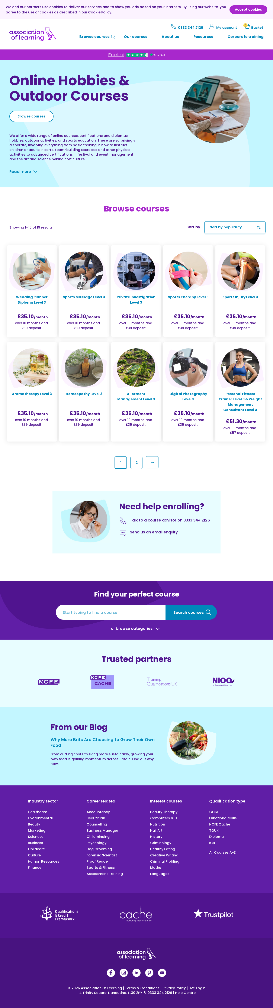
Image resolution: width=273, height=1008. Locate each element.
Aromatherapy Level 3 (32, 393)
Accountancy (98, 812)
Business (35, 842)
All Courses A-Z (222, 852)
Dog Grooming (99, 849)
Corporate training (246, 37)
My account (223, 27)
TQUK (214, 830)
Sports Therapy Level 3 (188, 297)
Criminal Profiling (164, 861)
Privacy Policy (173, 988)
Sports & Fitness (101, 867)
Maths (155, 867)
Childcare (36, 849)
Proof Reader (98, 861)
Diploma (216, 836)
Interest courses (166, 801)
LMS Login (196, 988)
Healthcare (37, 812)
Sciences (36, 836)
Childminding (98, 836)
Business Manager (102, 830)
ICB (212, 842)
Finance (34, 867)
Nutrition (157, 824)
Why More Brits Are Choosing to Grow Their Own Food (103, 742)
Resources (203, 37)
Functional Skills (223, 818)
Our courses (135, 37)
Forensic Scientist (102, 855)
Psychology (96, 842)
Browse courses (94, 37)
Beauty (34, 824)
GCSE (214, 812)
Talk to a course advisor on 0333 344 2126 (170, 520)
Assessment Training (105, 873)
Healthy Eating (162, 849)
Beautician (96, 818)
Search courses (188, 612)
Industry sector (43, 801)
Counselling (97, 824)
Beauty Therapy (163, 812)
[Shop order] (235, 227)
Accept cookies (248, 9)
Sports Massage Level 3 (84, 297)
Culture (34, 855)
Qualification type (227, 801)
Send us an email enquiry (154, 532)
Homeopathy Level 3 (84, 393)
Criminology (160, 842)
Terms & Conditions (141, 988)
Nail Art (156, 830)
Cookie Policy (99, 12)
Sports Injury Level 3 (240, 297)
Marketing (36, 830)
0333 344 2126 (187, 27)
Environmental (40, 818)
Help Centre (184, 992)
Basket (253, 27)
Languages (159, 873)
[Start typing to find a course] (111, 612)
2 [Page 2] (136, 462)
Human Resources (43, 861)
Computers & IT (163, 818)
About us (170, 37)
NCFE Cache (219, 824)
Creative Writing (164, 855)
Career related (101, 801)
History (156, 836)
